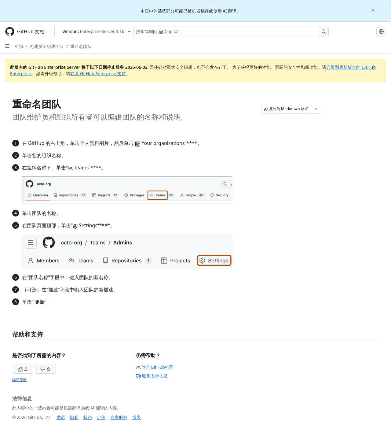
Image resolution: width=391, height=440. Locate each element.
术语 (61, 417)
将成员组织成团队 (47, 46)
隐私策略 (19, 379)
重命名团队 (81, 46)
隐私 (74, 417)
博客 (136, 417)
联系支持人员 (152, 376)
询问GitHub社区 (155, 367)
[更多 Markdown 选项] (316, 109)
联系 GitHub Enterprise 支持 (98, 73)
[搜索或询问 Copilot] (231, 31)
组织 (19, 46)
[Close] (373, 9)
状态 (87, 417)
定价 (101, 417)
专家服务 (118, 417)
